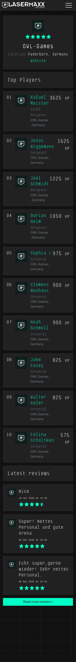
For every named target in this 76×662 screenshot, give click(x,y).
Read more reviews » (38, 602)
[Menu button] (68, 5)
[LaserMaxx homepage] (23, 5)
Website (38, 61)
